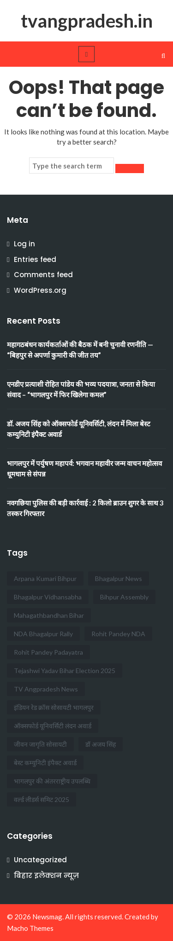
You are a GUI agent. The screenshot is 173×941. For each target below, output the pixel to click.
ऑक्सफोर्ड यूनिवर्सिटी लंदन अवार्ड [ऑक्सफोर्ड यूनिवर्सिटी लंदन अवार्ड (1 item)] (52, 726)
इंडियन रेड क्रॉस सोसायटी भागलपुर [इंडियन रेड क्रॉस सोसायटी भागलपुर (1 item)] (54, 707)
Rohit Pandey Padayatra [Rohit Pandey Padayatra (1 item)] (48, 652)
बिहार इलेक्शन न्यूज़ (46, 875)
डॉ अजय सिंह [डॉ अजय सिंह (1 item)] (100, 744)
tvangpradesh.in (87, 21)
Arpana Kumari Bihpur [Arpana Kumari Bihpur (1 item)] (45, 578)
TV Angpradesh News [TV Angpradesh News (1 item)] (46, 689)
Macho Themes (30, 928)
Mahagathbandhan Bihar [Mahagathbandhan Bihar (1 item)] (49, 615)
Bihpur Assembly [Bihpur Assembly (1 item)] (124, 597)
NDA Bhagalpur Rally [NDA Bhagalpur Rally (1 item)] (43, 634)
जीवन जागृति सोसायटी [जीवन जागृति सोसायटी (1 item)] (40, 744)
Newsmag (47, 916)
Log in (24, 244)
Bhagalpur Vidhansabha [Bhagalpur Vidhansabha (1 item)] (48, 597)
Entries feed (35, 259)
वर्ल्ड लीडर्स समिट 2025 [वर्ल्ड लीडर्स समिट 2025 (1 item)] (41, 799)
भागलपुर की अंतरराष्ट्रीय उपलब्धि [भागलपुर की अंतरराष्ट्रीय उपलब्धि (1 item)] (52, 781)
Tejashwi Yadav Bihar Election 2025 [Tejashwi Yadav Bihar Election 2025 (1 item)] (64, 670)
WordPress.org (40, 290)
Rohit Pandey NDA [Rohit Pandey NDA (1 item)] (118, 634)
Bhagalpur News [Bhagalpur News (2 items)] (118, 578)
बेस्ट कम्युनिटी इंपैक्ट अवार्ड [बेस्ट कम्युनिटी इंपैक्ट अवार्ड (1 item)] (45, 763)
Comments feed (43, 274)
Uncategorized (40, 860)
